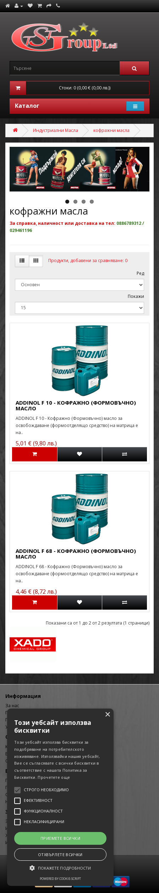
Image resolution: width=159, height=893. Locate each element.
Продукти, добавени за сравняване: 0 (87, 260)
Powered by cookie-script (60, 878)
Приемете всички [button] (60, 838)
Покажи (136, 296)
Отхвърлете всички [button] (60, 854)
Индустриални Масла (55, 130)
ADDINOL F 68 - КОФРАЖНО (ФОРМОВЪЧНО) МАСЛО (76, 553)
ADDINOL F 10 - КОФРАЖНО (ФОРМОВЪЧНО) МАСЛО (76, 405)
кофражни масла (111, 130)
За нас (12, 706)
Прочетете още (54, 777)
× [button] (107, 714)
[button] (60, 868)
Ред (140, 273)
